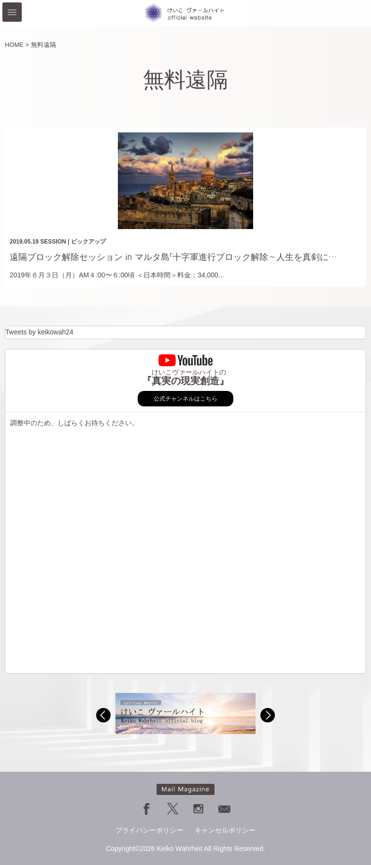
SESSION (53, 241)
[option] (185, 713)
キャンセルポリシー (225, 830)
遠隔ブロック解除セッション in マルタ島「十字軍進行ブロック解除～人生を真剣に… (173, 257)
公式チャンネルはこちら (185, 398)
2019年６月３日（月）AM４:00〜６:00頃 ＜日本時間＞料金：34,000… (117, 275)
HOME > (17, 44)
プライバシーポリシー (149, 830)
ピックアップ (88, 241)
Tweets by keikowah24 (39, 332)
